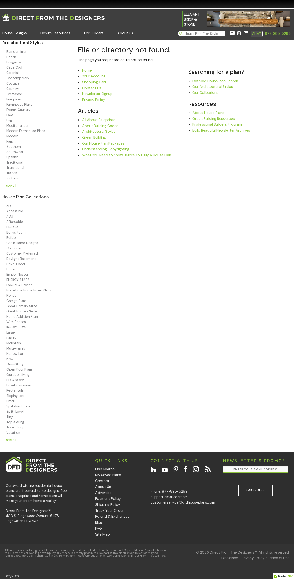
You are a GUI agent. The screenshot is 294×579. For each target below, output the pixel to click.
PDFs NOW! (15, 380)
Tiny (9, 417)
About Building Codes (100, 125)
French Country (18, 110)
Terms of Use (278, 557)
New (9, 359)
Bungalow (13, 62)
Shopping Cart (94, 82)
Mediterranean (17, 126)
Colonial (12, 73)
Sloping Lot (15, 396)
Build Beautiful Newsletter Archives (221, 130)
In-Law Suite (16, 327)
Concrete (13, 248)
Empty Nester (17, 274)
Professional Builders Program (217, 124)
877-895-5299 (278, 33)
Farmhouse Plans (19, 104)
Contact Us (91, 88)
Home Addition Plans (22, 317)
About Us (125, 33)
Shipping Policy (107, 504)
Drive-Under (15, 264)
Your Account (93, 76)
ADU (9, 216)
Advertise (103, 492)
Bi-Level (12, 227)
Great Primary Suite (21, 306)
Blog (98, 522)
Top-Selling (15, 422)
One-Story (15, 364)
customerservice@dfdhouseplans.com (183, 502)
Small (10, 401)
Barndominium (17, 52)
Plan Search (105, 468)
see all (11, 185)
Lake (9, 115)
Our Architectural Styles (212, 86)
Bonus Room (16, 232)
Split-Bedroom (18, 406)
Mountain (13, 343)
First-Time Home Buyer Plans (28, 290)
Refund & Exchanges (112, 516)
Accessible (14, 211)
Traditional (14, 162)
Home (87, 70)
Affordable (14, 222)
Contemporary (17, 78)
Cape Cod (14, 67)
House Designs (14, 33)
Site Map (102, 534)
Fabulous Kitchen (19, 285)
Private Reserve (18, 385)
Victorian (13, 178)
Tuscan (11, 173)
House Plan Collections (25, 197)
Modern (12, 136)
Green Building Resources (213, 118)
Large (10, 332)
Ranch (11, 141)
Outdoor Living (17, 375)
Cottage (13, 83)
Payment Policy (108, 498)
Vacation (13, 433)
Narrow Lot (15, 354)
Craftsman (14, 94)
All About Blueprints (98, 119)
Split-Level (15, 411)
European (13, 99)
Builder (11, 238)
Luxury (11, 338)
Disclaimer (229, 557)
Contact (102, 480)
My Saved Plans (108, 474)
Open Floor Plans (19, 369)
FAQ (98, 528)
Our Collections (205, 92)
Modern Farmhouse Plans (25, 131)
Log (9, 120)
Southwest (15, 152)
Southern (13, 147)
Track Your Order (109, 510)
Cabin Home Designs (22, 243)
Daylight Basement (21, 259)
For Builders (94, 33)
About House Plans (208, 112)
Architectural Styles (99, 131)
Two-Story (14, 427)
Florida (11, 296)
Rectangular (15, 390)
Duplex (11, 269)
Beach (11, 57)
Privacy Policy (93, 99)
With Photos (16, 322)
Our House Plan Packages (103, 143)
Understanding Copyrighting (105, 149)
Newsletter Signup (97, 93)
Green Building (94, 137)
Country (12, 89)
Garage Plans (16, 301)
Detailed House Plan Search (215, 80)
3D (8, 206)
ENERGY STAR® (17, 280)
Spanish (12, 157)
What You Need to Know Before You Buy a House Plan (126, 155)
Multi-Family (15, 348)
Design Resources (55, 33)
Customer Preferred (22, 253)
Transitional (15, 168)
